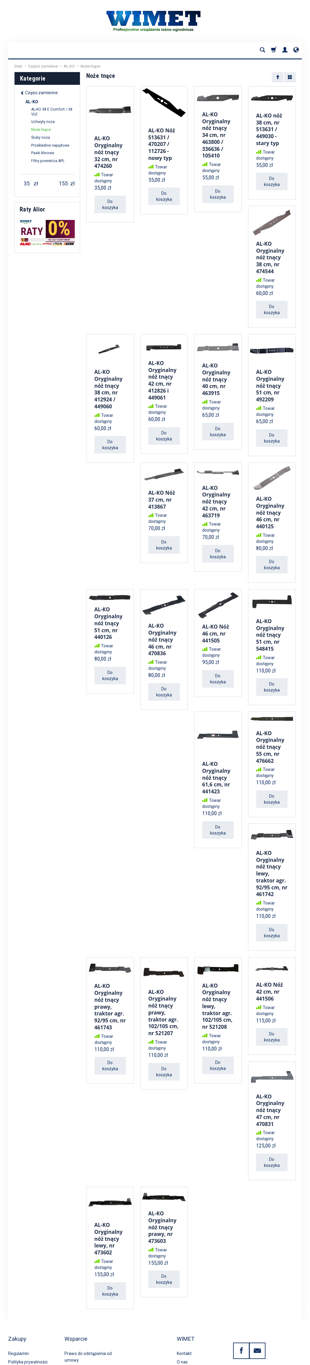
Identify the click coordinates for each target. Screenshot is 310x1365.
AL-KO (31, 101)
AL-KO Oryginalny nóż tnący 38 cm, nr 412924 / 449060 (108, 379)
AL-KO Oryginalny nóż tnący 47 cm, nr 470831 (270, 1079)
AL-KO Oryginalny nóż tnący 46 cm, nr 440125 (270, 499)
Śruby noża (40, 137)
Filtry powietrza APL (47, 161)
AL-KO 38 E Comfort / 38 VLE (51, 111)
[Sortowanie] (277, 77)
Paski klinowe (42, 153)
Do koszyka (110, 199)
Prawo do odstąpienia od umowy (88, 1310)
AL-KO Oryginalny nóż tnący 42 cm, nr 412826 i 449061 (162, 371)
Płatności (17, 1323)
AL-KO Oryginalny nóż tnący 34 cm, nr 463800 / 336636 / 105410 (216, 132)
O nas (182, 1315)
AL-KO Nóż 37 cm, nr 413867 (161, 487)
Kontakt (184, 1306)
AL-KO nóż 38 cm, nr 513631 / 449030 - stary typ (269, 128)
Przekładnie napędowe (50, 145)
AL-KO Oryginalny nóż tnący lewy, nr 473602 (108, 1204)
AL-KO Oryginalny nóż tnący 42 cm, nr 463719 (216, 489)
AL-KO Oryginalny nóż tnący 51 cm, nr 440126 (108, 607)
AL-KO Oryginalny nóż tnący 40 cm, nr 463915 (216, 370)
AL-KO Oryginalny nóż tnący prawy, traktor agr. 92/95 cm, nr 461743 (110, 977)
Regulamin (18, 1306)
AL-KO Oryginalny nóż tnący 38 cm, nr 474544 (270, 252)
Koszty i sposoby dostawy (32, 1332)
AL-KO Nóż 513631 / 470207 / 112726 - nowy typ (161, 142)
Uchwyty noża (43, 122)
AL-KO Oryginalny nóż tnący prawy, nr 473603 (162, 1193)
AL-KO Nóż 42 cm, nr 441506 (269, 964)
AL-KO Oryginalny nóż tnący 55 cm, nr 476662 (270, 726)
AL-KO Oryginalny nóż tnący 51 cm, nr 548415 (270, 617)
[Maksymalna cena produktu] (63, 183)
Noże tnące (41, 130)
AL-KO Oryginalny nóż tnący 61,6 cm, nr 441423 (216, 755)
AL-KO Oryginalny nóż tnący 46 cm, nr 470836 (162, 622)
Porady (183, 1323)
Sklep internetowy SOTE (284, 1359)
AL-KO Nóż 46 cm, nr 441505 (215, 616)
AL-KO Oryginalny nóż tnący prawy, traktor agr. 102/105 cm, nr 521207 (163, 983)
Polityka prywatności (28, 1315)
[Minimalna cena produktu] (27, 183)
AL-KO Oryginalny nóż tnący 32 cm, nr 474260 (108, 149)
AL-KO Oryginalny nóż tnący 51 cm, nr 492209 (270, 376)
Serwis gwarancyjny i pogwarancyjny (84, 1325)
